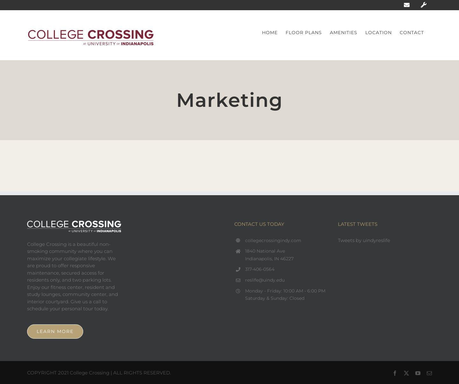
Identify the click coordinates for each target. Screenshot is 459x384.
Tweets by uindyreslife (364, 240)
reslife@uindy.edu (265, 280)
